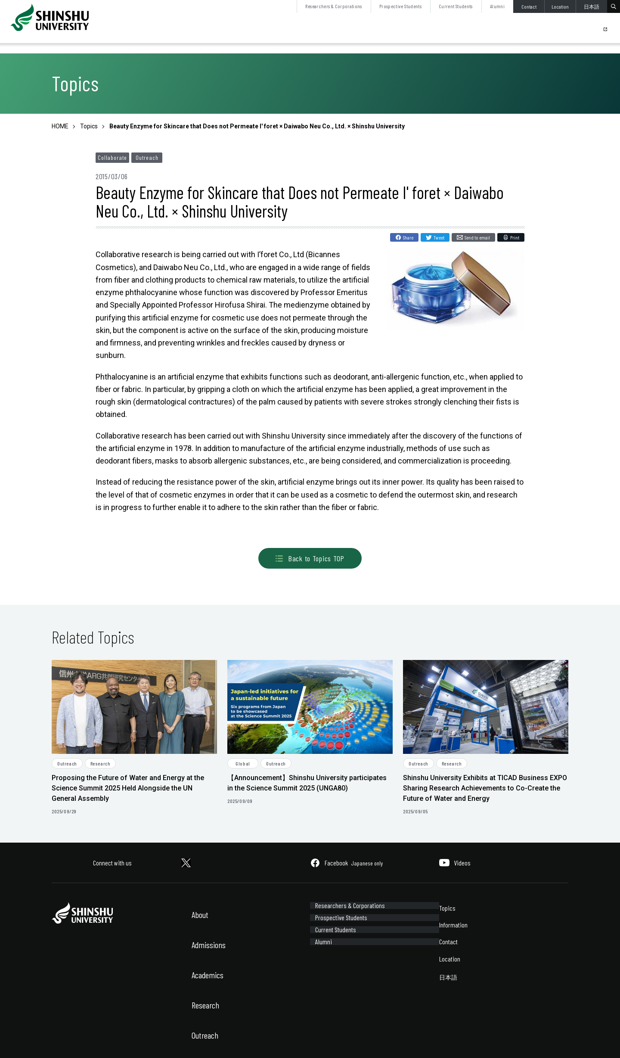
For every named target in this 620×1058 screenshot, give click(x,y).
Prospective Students (400, 6)
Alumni (497, 6)
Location (560, 6)
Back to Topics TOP (310, 558)
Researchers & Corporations (333, 6)
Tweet (439, 237)
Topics (447, 908)
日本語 (591, 6)
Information (453, 925)
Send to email (477, 237)
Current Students (456, 6)
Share (408, 237)
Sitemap (109, 1039)
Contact (528, 6)
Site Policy (63, 1039)
